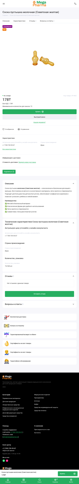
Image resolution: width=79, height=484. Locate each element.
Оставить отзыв (39, 294)
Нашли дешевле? (39, 122)
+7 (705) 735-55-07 (9, 448)
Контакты (37, 433)
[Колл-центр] (75, 3)
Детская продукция (9, 401)
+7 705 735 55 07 (16, 432)
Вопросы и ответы (47, 21)
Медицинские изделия (42, 394)
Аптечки (37, 401)
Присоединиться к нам (42, 429)
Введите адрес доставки (27, 162)
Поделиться (9, 171)
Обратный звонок (8, 450)
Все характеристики (9, 149)
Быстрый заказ (39, 117)
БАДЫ (36, 404)
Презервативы (39, 398)
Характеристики (19, 21)
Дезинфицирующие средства (12, 413)
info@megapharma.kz (10, 437)
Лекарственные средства (11, 405)
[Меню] (3, 3)
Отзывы (33, 21)
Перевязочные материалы (11, 398)
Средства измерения (10, 416)
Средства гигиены (40, 410)
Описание (6, 21)
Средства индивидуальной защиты (46, 407)
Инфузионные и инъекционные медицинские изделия (13, 409)
